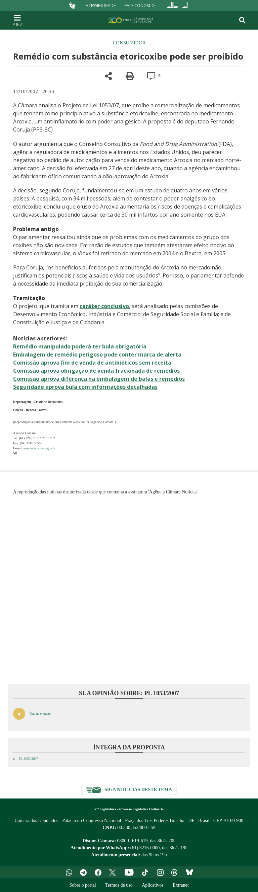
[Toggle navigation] (242, 20)
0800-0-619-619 (132, 840)
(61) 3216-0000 (145, 847)
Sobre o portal (82, 885)
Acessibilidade (101, 5)
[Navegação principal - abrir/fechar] (17, 20)
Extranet (180, 885)
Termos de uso (118, 885)
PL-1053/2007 (28, 758)
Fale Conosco (140, 5)
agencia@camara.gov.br (39, 448)
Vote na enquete (40, 713)
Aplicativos (153, 885)
